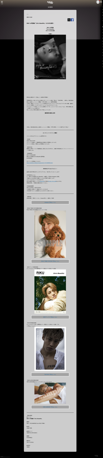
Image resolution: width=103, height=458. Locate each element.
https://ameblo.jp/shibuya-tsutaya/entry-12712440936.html (40, 162)
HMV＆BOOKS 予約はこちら (50, 407)
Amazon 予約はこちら (50, 202)
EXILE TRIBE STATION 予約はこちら (50, 261)
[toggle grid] (2, 2)
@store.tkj (42, 181)
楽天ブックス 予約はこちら (50, 317)
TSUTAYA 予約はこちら (50, 374)
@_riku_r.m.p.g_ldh (52, 181)
